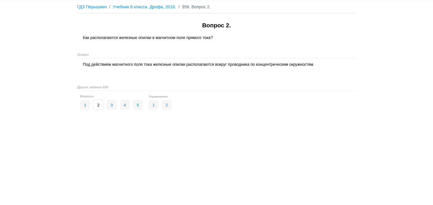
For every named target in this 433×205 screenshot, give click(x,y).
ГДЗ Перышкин (92, 6)
